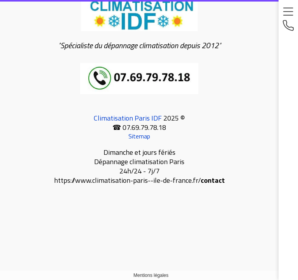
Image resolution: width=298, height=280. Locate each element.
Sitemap (139, 136)
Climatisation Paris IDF (128, 118)
